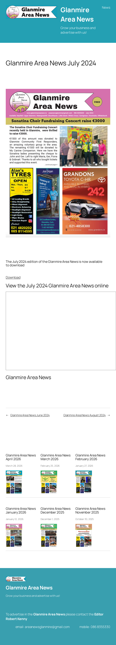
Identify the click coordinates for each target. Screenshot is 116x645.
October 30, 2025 (84, 519)
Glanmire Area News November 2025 (90, 510)
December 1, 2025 (50, 519)
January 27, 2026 (84, 465)
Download (13, 277)
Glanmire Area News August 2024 (84, 415)
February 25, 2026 (50, 465)
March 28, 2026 (14, 465)
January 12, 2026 (14, 519)
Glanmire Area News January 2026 (21, 510)
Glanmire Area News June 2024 (30, 415)
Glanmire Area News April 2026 (21, 457)
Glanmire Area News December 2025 (56, 510)
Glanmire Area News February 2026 (90, 457)
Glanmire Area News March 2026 (56, 457)
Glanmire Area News (77, 14)
